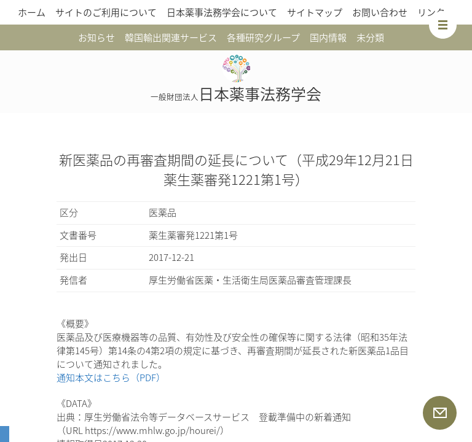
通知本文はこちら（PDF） (111, 377)
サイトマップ (314, 12)
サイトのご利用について (106, 12)
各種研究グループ (263, 37)
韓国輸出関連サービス (171, 37)
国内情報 (328, 37)
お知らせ (96, 37)
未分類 (370, 37)
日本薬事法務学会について (222, 12)
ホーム (31, 12)
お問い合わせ (379, 12)
